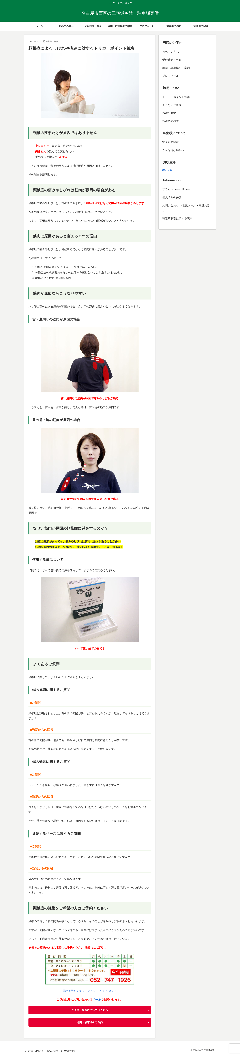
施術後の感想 (170, 121)
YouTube (167, 169)
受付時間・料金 (172, 59)
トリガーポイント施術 (176, 97)
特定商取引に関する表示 (177, 218)
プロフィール (170, 75)
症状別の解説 (170, 142)
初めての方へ (170, 51)
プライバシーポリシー (176, 189)
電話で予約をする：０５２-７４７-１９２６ (90, 990)
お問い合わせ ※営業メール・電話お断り (186, 208)
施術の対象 (169, 112)
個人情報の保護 (172, 197)
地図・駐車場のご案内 (89, 1022)
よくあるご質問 (172, 105)
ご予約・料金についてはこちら (89, 1010)
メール (96, 999)
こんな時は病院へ (173, 150)
